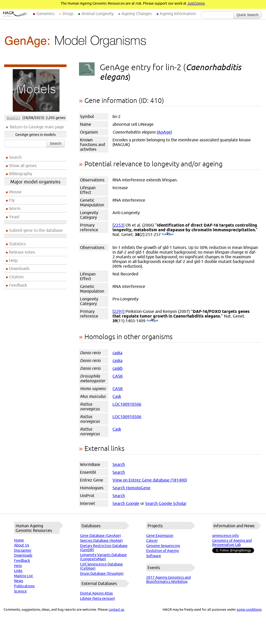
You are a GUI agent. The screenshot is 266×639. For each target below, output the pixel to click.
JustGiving (196, 3)
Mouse (15, 191)
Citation (16, 276)
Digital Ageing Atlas (96, 593)
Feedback (18, 285)
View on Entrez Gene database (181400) (149, 480)
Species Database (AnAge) (101, 540)
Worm (15, 208)
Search (55, 143)
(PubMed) (168, 234)
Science (20, 591)
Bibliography (20, 173)
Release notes (22, 252)
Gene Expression (159, 535)
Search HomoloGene (131, 487)
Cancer (152, 540)
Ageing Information (178, 13)
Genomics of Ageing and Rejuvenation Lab (232, 542)
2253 (118, 225)
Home (19, 540)
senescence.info (225, 535)
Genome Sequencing (163, 546)
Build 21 (13, 118)
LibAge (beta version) (97, 598)
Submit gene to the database (36, 230)
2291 (118, 311)
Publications (24, 586)
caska (117, 352)
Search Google (125, 503)
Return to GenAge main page (37, 126)
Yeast (14, 216)
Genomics (45, 13)
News (18, 581)
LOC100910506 (126, 404)
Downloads (19, 268)
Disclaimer (22, 550)
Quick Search (247, 15)
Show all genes (23, 165)
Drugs (68, 13)
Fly (12, 200)
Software (153, 556)
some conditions (249, 609)
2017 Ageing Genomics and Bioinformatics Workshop (168, 579)
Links (18, 571)
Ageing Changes (137, 13)
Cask (116, 396)
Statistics (17, 243)
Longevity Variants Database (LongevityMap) (103, 557)
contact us (116, 609)
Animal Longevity (98, 13)
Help (13, 260)
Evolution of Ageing (162, 551)
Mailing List (23, 576)
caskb (117, 368)
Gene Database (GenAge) (100, 535)
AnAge (164, 132)
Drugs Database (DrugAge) (102, 573)
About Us (21, 545)
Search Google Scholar (166, 503)
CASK (117, 376)
